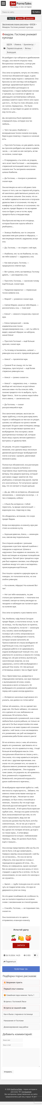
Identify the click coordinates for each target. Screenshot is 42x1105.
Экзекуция (11, 52)
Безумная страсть (14, 982)
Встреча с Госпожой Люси (15, 1001)
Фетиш (28, 48)
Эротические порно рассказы (15, 24)
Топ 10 (11, 18)
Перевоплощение (14, 48)
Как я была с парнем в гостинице (18, 1014)
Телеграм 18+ (21, 969)
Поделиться (10, 962)
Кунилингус (29, 44)
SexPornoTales (16, 1093)
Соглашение (26, 1095)
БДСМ (32, 24)
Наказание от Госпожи (14, 1020)
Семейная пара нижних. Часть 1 (20, 995)
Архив (20, 18)
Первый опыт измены (14, 989)
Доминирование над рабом (16, 1027)
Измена (17, 44)
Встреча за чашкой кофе (15, 1008)
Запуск (21, 945)
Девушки (30, 18)
